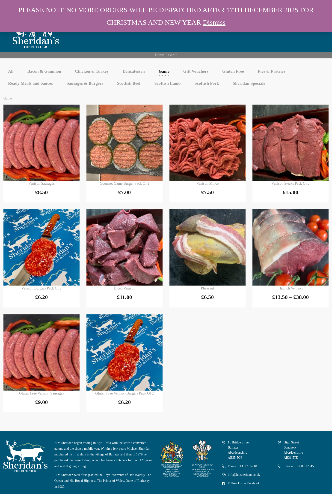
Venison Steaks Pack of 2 (290, 183)
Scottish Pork (207, 83)
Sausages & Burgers (85, 83)
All (11, 71)
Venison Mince (207, 183)
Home (159, 55)
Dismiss (214, 22)
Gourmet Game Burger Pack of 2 (124, 183)
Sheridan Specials (249, 83)
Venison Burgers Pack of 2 (41, 288)
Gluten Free (233, 71)
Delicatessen (134, 71)
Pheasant (207, 288)
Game (164, 71)
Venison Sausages (41, 183)
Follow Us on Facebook (244, 483)
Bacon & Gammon (44, 71)
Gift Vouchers (195, 71)
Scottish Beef (129, 83)
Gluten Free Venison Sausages (41, 393)
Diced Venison (124, 288)
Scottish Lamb (167, 83)
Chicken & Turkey (92, 71)
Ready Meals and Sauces (30, 83)
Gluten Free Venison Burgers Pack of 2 (124, 393)
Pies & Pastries (271, 71)
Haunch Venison (290, 288)
